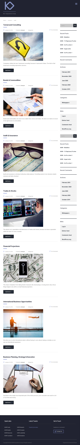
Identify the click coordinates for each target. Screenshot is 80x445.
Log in (64, 116)
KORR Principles (20, 430)
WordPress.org (66, 129)
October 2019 (66, 89)
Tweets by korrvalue (33, 427)
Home (4, 20)
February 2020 (66, 85)
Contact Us (58, 431)
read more (8, 70)
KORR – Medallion (64, 37)
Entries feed (65, 120)
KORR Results (7, 430)
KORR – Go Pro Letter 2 (66, 45)
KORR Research (20, 427)
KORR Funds (7, 427)
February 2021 (66, 72)
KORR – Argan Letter (65, 49)
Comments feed (67, 125)
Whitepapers (65, 103)
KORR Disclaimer (21, 435)
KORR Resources (8, 433)
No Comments (53, 30)
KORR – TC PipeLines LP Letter (68, 41)
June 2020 (65, 81)
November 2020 (66, 76)
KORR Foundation (8, 435)
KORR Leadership (21, 433)
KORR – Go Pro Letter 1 (66, 53)
